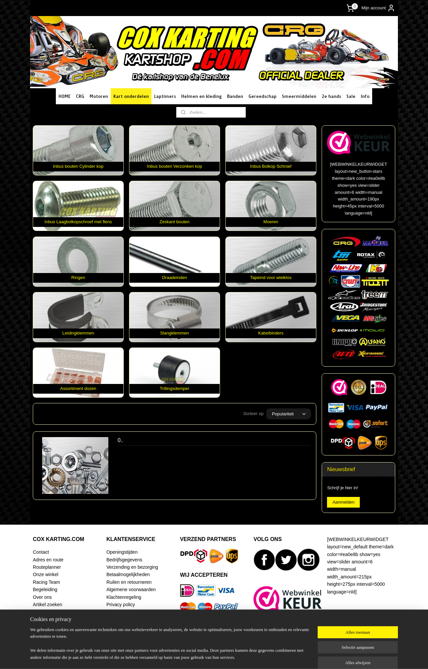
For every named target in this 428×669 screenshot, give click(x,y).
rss (211, 657)
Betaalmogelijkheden (128, 574)
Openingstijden (121, 552)
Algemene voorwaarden (131, 589)
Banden (235, 96)
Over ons (42, 597)
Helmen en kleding (201, 96)
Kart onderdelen (131, 96)
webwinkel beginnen (232, 657)
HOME (65, 96)
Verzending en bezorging (132, 567)
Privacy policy (120, 604)
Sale (350, 96)
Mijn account (378, 8)
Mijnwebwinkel (285, 657)
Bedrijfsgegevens (124, 559)
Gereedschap (262, 96)
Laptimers (165, 96)
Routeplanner (47, 567)
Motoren (99, 96)
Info (365, 96)
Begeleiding (45, 589)
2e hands (331, 96)
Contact (41, 552)
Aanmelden (343, 502)
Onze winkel (45, 574)
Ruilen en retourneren (128, 582)
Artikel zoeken (47, 604)
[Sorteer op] (288, 414)
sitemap (199, 657)
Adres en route (48, 559)
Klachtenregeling (123, 597)
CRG (80, 96)
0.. (121, 440)
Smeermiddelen (299, 96)
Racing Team (46, 582)
